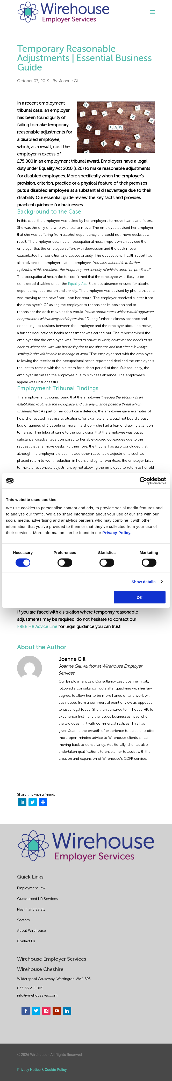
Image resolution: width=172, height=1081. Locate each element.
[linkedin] (22, 803)
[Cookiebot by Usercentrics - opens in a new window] (143, 481)
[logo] (63, 12)
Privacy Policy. (117, 532)
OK (140, 597)
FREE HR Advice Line (37, 626)
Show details (144, 581)
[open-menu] (151, 12)
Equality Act (77, 283)
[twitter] (32, 803)
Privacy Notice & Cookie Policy (42, 1070)
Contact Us (26, 941)
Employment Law (31, 888)
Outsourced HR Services (37, 899)
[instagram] (46, 1011)
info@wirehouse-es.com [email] (37, 995)
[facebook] (26, 1011)
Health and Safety (31, 909)
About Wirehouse (31, 930)
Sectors (23, 920)
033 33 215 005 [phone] (30, 988)
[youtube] (57, 1011)
